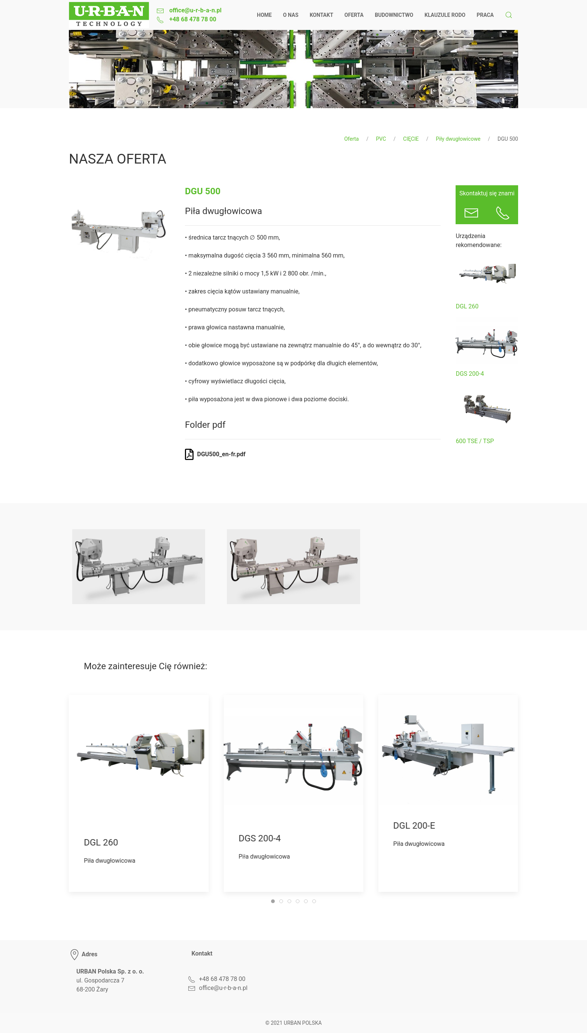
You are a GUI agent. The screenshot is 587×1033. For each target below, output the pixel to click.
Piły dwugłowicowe (458, 139)
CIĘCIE (411, 139)
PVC (381, 139)
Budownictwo (394, 15)
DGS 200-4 (470, 373)
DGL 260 (467, 306)
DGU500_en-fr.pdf (221, 454)
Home (264, 15)
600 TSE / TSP (475, 441)
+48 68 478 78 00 (192, 19)
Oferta (354, 15)
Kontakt (321, 15)
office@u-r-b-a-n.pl (195, 10)
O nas (290, 15)
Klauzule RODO (445, 15)
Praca (485, 15)
